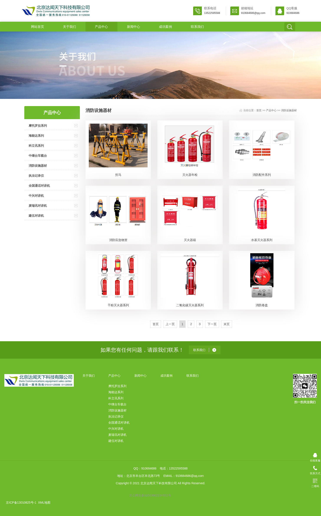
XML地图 (44, 502)
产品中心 (101, 26)
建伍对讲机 (36, 215)
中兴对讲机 (36, 195)
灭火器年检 (190, 174)
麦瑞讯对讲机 (38, 205)
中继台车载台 (38, 155)
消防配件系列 (262, 174)
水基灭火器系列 (261, 240)
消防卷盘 (262, 305)
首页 (259, 110)
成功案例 (165, 26)
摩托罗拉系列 (38, 125)
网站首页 (37, 26)
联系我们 (197, 26)
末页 (227, 324)
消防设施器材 (38, 165)
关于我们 (69, 26)
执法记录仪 (36, 175)
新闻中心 (133, 26)
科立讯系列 (36, 145)
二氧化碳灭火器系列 (190, 305)
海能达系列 (36, 135)
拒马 (118, 174)
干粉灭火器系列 (118, 305)
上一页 (170, 324)
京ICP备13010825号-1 (21, 502)
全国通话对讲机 (39, 185)
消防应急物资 (118, 240)
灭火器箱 (190, 240)
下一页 (212, 324)
